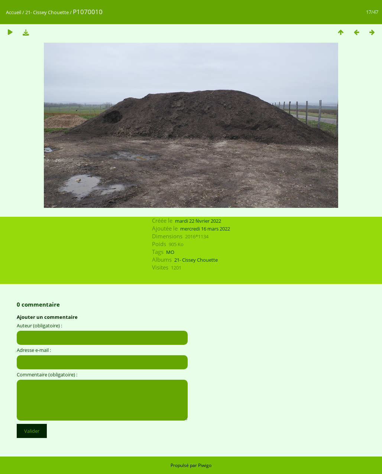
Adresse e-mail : (34, 350)
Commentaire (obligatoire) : (47, 374)
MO (170, 252)
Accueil (13, 12)
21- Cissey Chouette (47, 12)
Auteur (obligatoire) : (39, 325)
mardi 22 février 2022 (198, 221)
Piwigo (204, 465)
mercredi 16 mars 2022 (205, 228)
